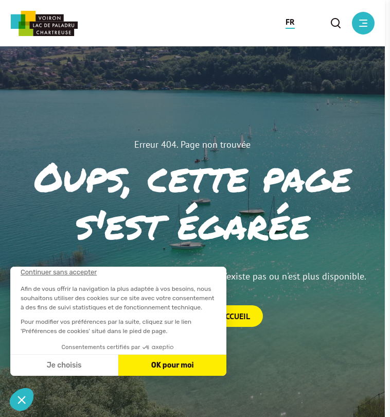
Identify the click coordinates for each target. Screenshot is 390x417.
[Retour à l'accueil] (44, 23)
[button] (290, 23)
